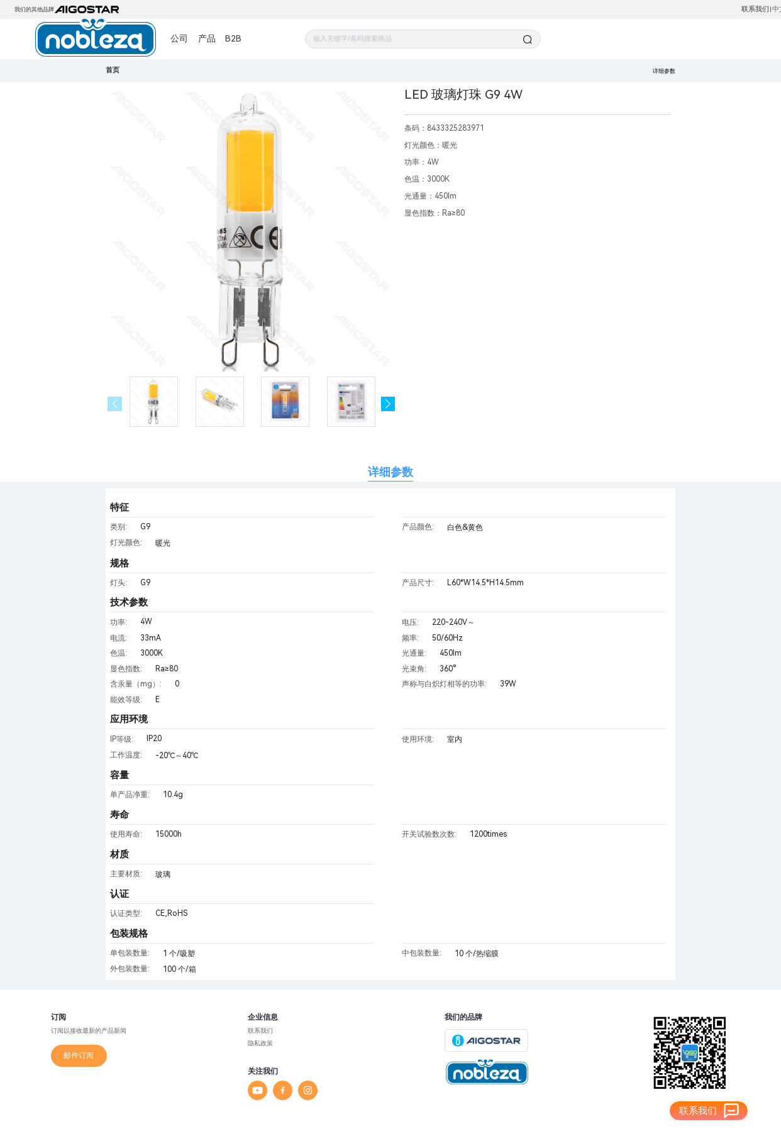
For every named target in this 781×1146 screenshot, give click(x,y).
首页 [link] (112, 70)
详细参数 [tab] (390, 471)
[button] (388, 404)
